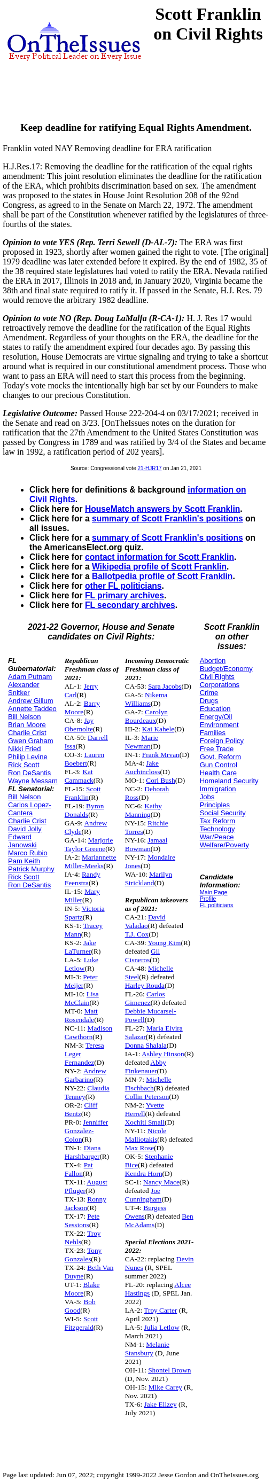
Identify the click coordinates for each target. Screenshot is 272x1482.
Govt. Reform (220, 757)
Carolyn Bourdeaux (146, 716)
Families (213, 733)
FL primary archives (124, 595)
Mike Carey (165, 1387)
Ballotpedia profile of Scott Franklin (162, 576)
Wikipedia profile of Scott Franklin (159, 566)
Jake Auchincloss (142, 767)
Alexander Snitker (24, 689)
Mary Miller (82, 895)
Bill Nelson (24, 717)
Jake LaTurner (80, 947)
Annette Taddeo (32, 709)
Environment (219, 725)
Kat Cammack (79, 776)
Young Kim (164, 943)
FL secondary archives (130, 605)
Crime (209, 693)
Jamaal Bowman (146, 844)
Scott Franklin (83, 793)
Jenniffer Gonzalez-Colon (86, 1130)
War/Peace (217, 837)
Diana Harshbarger (83, 1152)
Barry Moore (82, 707)
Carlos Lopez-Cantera (29, 809)
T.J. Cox (137, 934)
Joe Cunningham (143, 1195)
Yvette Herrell (144, 1109)
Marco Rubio (28, 853)
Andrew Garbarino (85, 1075)
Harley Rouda (145, 985)
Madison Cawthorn (88, 1032)
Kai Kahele (158, 729)
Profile (208, 898)
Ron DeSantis (29, 773)
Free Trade (217, 749)
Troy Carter (160, 1310)
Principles (215, 805)
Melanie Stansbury (147, 1348)
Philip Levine (28, 757)
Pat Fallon (79, 1169)
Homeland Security (229, 781)
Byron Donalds (84, 810)
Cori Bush (160, 780)
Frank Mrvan (161, 755)
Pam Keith (24, 861)
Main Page (214, 892)
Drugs (209, 701)
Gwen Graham (30, 741)
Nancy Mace (161, 1182)
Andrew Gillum (30, 701)
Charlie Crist (27, 733)
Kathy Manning (143, 810)
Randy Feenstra (82, 878)
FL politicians (217, 905)
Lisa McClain (82, 998)
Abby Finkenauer (145, 1066)
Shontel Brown (169, 1370)
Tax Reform (217, 821)
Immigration (218, 789)
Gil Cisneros (142, 955)
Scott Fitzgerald (81, 1323)
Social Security (223, 813)
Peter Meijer (81, 981)
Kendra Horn (143, 1173)
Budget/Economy (226, 669)
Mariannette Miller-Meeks (90, 861)
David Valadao (145, 921)
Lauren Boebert (84, 759)
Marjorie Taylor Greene (89, 844)
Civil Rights (217, 677)
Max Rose (139, 1148)
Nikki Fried (24, 749)
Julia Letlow (162, 1327)
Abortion (213, 661)
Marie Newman (142, 742)
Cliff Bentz (81, 1109)
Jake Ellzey (160, 1404)
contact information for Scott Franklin (159, 556)
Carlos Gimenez (145, 998)
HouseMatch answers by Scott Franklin (162, 508)
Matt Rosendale (81, 1015)
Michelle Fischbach (148, 1083)
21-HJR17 (150, 468)
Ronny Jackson (85, 1203)
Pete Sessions (82, 1220)
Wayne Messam (33, 781)
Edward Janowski (22, 841)
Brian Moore (27, 725)
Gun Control (218, 765)
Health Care (218, 773)
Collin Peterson (147, 1097)
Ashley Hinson (163, 1054)
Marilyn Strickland (148, 878)
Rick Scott (24, 765)
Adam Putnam (30, 677)
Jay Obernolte (79, 724)
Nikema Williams (146, 699)
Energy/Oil (216, 717)
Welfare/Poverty (224, 845)
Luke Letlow (81, 964)
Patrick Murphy (31, 869)
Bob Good (80, 1306)
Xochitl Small (145, 1122)
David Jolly (25, 829)
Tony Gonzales (83, 1254)
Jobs (207, 797)
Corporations (219, 685)
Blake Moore (82, 1289)
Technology (217, 829)
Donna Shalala (146, 1045)
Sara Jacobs (165, 686)
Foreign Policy (222, 741)
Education (215, 709)
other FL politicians (123, 585)
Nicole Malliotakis (146, 1135)
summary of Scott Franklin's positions (167, 518)
